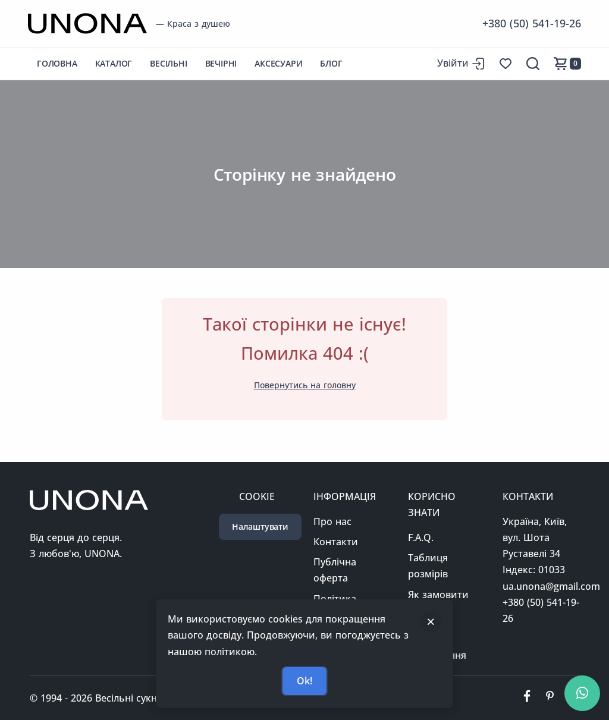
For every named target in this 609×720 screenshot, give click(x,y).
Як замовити (438, 594)
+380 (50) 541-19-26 (531, 23)
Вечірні (221, 63)
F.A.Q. (421, 537)
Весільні (168, 63)
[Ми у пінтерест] (549, 698)
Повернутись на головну (305, 385)
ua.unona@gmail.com (551, 586)
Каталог (114, 63)
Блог (331, 63)
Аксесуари (278, 63)
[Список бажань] (505, 63)
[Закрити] (430, 622)
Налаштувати (260, 526)
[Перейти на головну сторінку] (87, 23)
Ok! (304, 680)
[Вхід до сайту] (461, 63)
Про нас (332, 521)
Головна (57, 63)
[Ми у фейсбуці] (527, 698)
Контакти (335, 541)
